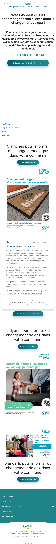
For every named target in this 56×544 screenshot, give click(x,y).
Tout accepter (40, 302)
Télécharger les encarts (29, 464)
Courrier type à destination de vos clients (29, 65)
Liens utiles (7, 498)
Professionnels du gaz (12, 492)
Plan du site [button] (28, 539)
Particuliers (7, 482)
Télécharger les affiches (29, 147)
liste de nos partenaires (33, 293)
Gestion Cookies (28, 529)
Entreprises (7, 487)
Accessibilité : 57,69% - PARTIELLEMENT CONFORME (28, 523)
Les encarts (6, 120)
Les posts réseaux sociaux (11, 112)
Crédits (28, 532)
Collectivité (7, 503)
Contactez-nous (28, 535)
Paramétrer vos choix (18, 302)
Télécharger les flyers (28, 331)
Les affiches (6, 109)
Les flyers (5, 116)
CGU (28, 526)
